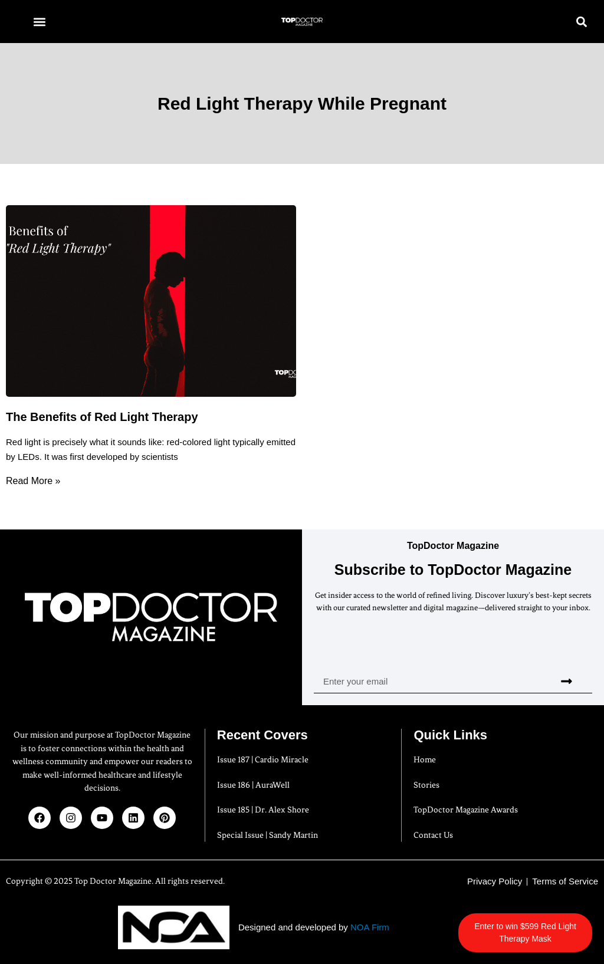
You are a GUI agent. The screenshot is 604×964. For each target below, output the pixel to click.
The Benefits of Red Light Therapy (102, 416)
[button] (39, 21)
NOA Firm (369, 927)
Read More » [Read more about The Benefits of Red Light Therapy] (33, 481)
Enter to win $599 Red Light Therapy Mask (532, 932)
